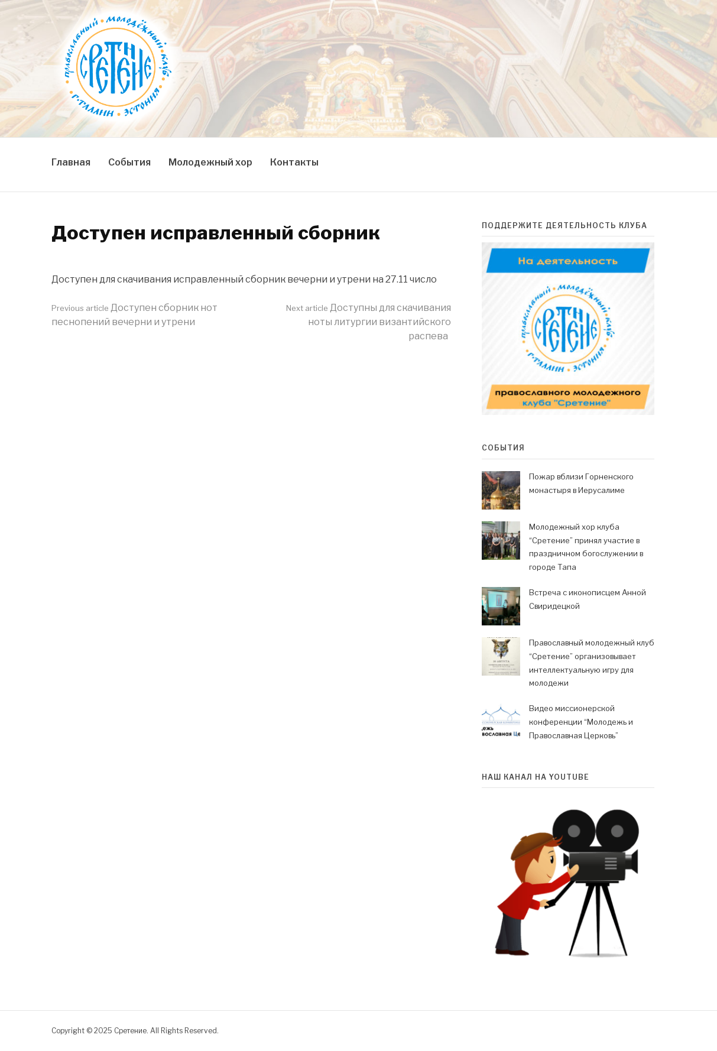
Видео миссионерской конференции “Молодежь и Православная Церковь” (581, 721)
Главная (70, 162)
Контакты (294, 162)
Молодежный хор (210, 162)
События (129, 162)
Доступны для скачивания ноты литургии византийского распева (368, 322)
